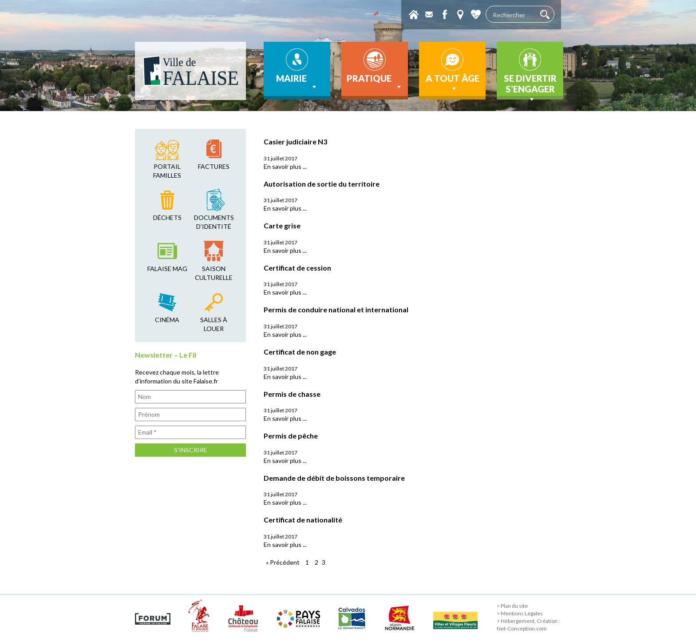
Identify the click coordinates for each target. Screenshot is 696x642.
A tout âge (452, 83)
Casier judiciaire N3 (295, 141)
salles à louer (213, 324)
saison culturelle (214, 273)
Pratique (375, 82)
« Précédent (283, 562)
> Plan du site (512, 605)
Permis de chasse (292, 394)
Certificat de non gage (300, 351)
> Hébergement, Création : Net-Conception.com (528, 625)
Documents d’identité (214, 222)
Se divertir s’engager (530, 86)
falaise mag (167, 268)
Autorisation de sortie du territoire (322, 183)
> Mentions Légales (520, 613)
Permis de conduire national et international (336, 309)
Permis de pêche (291, 435)
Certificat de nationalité (303, 519)
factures (213, 166)
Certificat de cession (297, 267)
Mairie (297, 82)
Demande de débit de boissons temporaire (334, 478)
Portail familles (167, 171)
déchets (167, 217)
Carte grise (282, 225)
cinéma (167, 319)
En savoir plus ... (285, 166)
